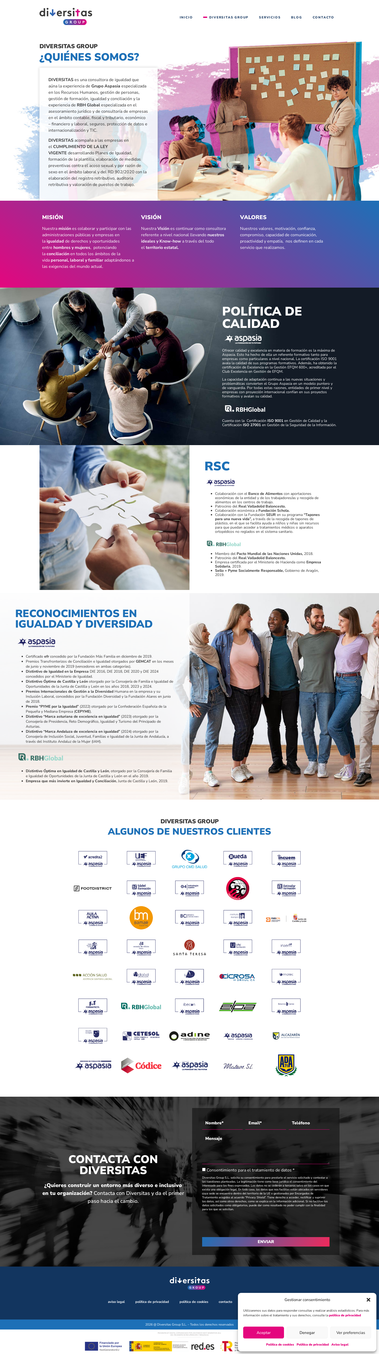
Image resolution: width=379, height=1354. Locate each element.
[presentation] (242, 1224)
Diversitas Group (228, 17)
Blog (296, 17)
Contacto (323, 17)
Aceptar (264, 1332)
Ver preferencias (350, 1332)
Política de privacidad (313, 1344)
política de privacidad (345, 1315)
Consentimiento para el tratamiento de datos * (251, 1170)
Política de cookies (280, 1344)
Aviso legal (339, 1344)
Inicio (186, 17)
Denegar (307, 1332)
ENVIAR (266, 1242)
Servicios (270, 17)
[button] (368, 1299)
